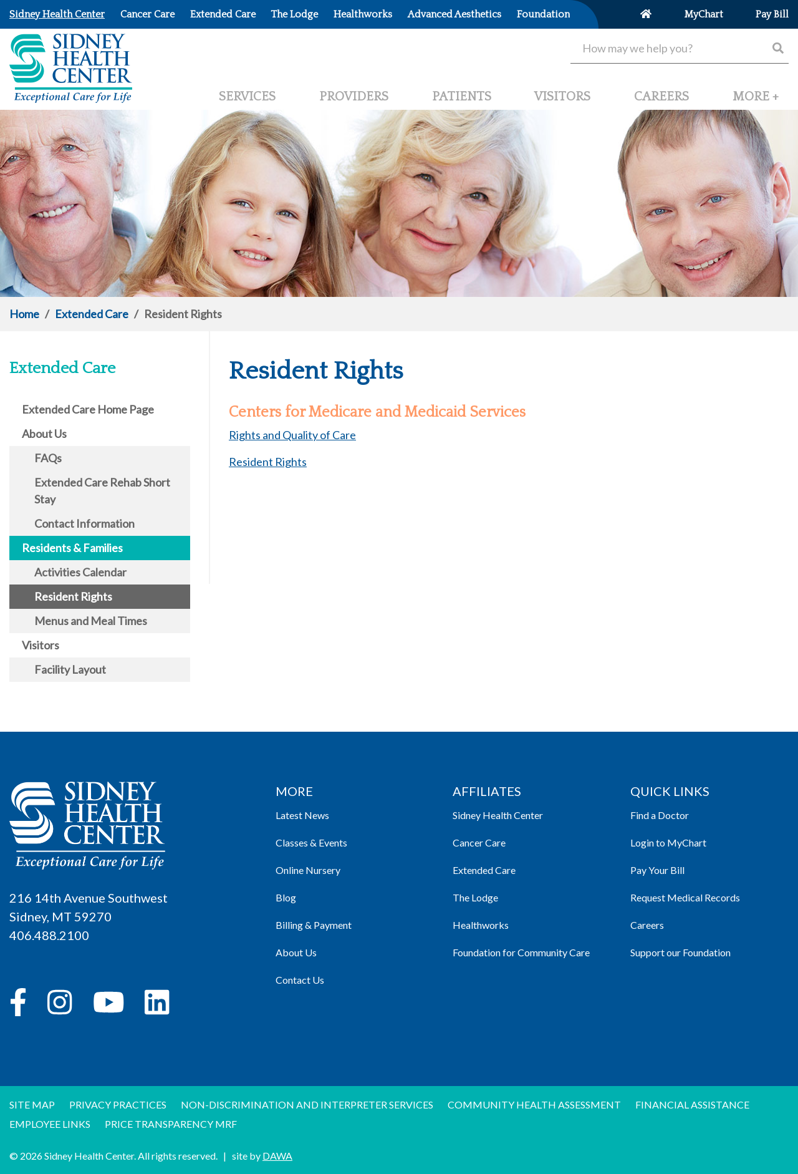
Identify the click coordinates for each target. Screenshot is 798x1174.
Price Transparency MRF (171, 1124)
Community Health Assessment (534, 1104)
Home (24, 314)
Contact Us (300, 980)
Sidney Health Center (498, 815)
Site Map (32, 1104)
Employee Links (49, 1124)
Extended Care (91, 314)
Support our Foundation (680, 952)
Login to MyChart (668, 842)
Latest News (302, 815)
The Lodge (475, 897)
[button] (756, 101)
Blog (286, 897)
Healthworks (481, 925)
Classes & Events (311, 842)
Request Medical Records (685, 897)
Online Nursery (308, 870)
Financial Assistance (692, 1104)
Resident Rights (268, 461)
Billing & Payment (314, 925)
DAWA (277, 1156)
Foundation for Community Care (521, 952)
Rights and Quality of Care (292, 435)
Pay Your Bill (657, 870)
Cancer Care (479, 842)
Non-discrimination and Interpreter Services (307, 1104)
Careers (647, 925)
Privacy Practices (117, 1104)
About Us (296, 952)
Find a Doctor (659, 815)
